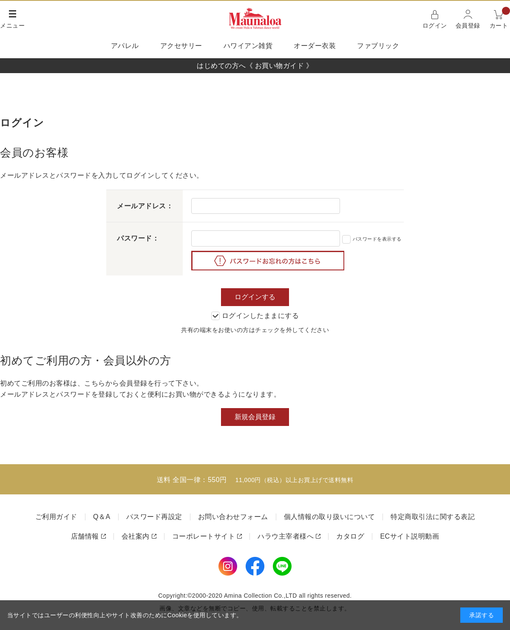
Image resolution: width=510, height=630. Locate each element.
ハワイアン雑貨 (248, 45)
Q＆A (101, 516)
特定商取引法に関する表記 (433, 516)
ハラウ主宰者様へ (286, 536)
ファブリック (378, 45)
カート (500, 18)
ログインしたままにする (255, 315)
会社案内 (136, 536)
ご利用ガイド (56, 516)
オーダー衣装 (315, 45)
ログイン (434, 25)
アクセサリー (181, 45)
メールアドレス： (145, 206)
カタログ (350, 536)
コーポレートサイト (203, 536)
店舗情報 (85, 536)
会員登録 (468, 25)
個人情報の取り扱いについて (329, 516)
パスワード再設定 (154, 516)
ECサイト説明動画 (409, 536)
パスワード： (138, 238)
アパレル (125, 45)
